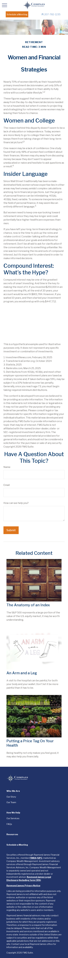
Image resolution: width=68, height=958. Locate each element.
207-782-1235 (51, 14)
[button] (17, 14)
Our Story (11, 796)
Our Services (12, 818)
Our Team (11, 802)
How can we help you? (16, 503)
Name (6, 467)
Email (6, 485)
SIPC (39, 858)
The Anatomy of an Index (28, 605)
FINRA (33, 858)
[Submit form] (11, 530)
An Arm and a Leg (21, 673)
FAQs (9, 824)
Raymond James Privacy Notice (23, 885)
